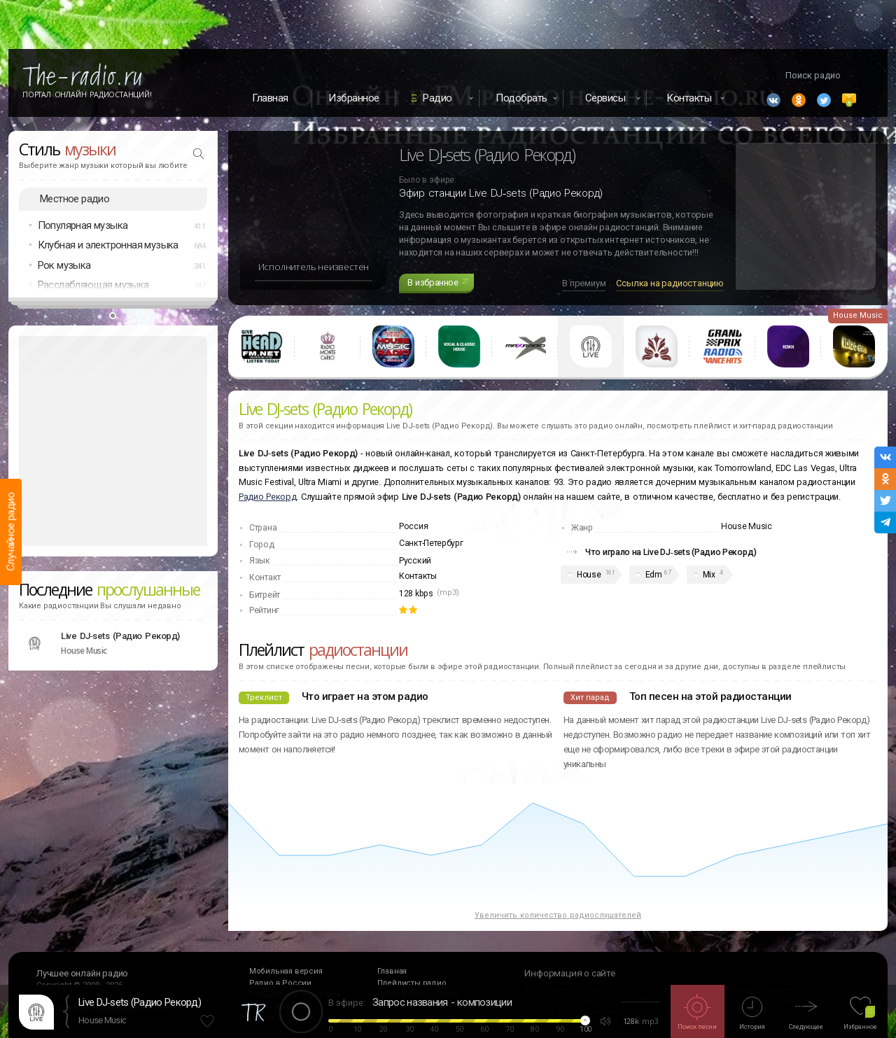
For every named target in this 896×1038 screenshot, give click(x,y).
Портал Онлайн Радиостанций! (87, 94)
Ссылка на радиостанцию (670, 283)
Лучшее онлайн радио (82, 973)
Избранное (353, 98)
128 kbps (416, 593)
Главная (270, 98)
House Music (102, 1020)
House (589, 575)
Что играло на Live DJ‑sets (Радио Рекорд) (671, 552)
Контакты (418, 576)
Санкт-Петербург (431, 543)
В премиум (584, 283)
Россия (413, 526)
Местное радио (74, 198)
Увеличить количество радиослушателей (558, 915)
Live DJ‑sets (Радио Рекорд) (139, 1002)
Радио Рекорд (267, 496)
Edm (653, 575)
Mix (709, 575)
